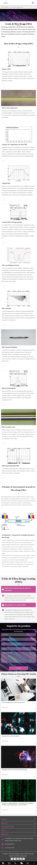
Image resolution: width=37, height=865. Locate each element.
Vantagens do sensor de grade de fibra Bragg (14, 769)
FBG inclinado (6, 308)
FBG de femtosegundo (9, 388)
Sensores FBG (6, 69)
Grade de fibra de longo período (12, 222)
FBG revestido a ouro (8, 427)
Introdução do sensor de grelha (10, 736)
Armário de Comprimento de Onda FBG (14, 144)
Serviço (3, 830)
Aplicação (4, 823)
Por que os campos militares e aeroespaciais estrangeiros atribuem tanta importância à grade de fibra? (17, 804)
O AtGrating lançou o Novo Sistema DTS (13, 702)
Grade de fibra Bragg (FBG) (16, 7)
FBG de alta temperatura (10, 108)
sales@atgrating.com (8, 844)
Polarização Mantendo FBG (10, 466)
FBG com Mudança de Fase (10, 265)
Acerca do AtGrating (7, 826)
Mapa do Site (12, 856)
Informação (4, 834)
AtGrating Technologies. (14, 853)
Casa (2, 7)
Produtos (6, 7)
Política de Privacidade (21, 856)
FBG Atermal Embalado (9, 347)
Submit (18, 668)
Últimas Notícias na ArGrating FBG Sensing (18, 674)
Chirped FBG (6, 183)
